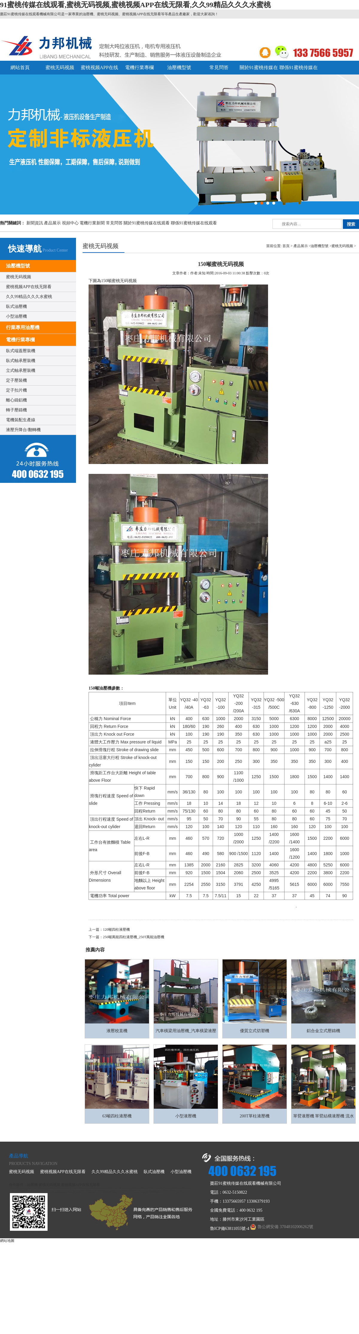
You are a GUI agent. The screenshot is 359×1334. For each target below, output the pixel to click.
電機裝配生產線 (20, 420)
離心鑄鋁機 (16, 400)
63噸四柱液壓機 (117, 1116)
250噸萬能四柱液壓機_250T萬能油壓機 (133, 937)
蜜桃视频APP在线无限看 (28, 287)
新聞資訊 (34, 223)
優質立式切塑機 (254, 1031)
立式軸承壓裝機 (20, 370)
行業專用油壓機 (22, 327)
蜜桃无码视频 (59, 67)
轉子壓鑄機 (16, 410)
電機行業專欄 (139, 67)
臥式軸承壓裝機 (20, 360)
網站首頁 (20, 67)
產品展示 (52, 223)
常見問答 (219, 67)
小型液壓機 (185, 1116)
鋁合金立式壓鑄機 (323, 1031)
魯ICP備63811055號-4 (229, 1228)
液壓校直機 (117, 1031)
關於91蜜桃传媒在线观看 (147, 223)
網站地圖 (7, 1241)
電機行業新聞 (92, 223)
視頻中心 (70, 223)
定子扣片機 (16, 390)
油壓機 (32, 1185)
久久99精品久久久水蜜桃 (29, 296)
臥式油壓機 (16, 306)
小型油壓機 (16, 316)
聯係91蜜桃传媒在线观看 (194, 223)
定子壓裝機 (16, 380)
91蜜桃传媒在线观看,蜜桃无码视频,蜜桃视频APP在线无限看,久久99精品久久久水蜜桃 (135, 5)
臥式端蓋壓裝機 (20, 351)
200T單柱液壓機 (255, 1116)
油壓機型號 (179, 67)
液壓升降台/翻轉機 (23, 430)
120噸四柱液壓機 (116, 929)
